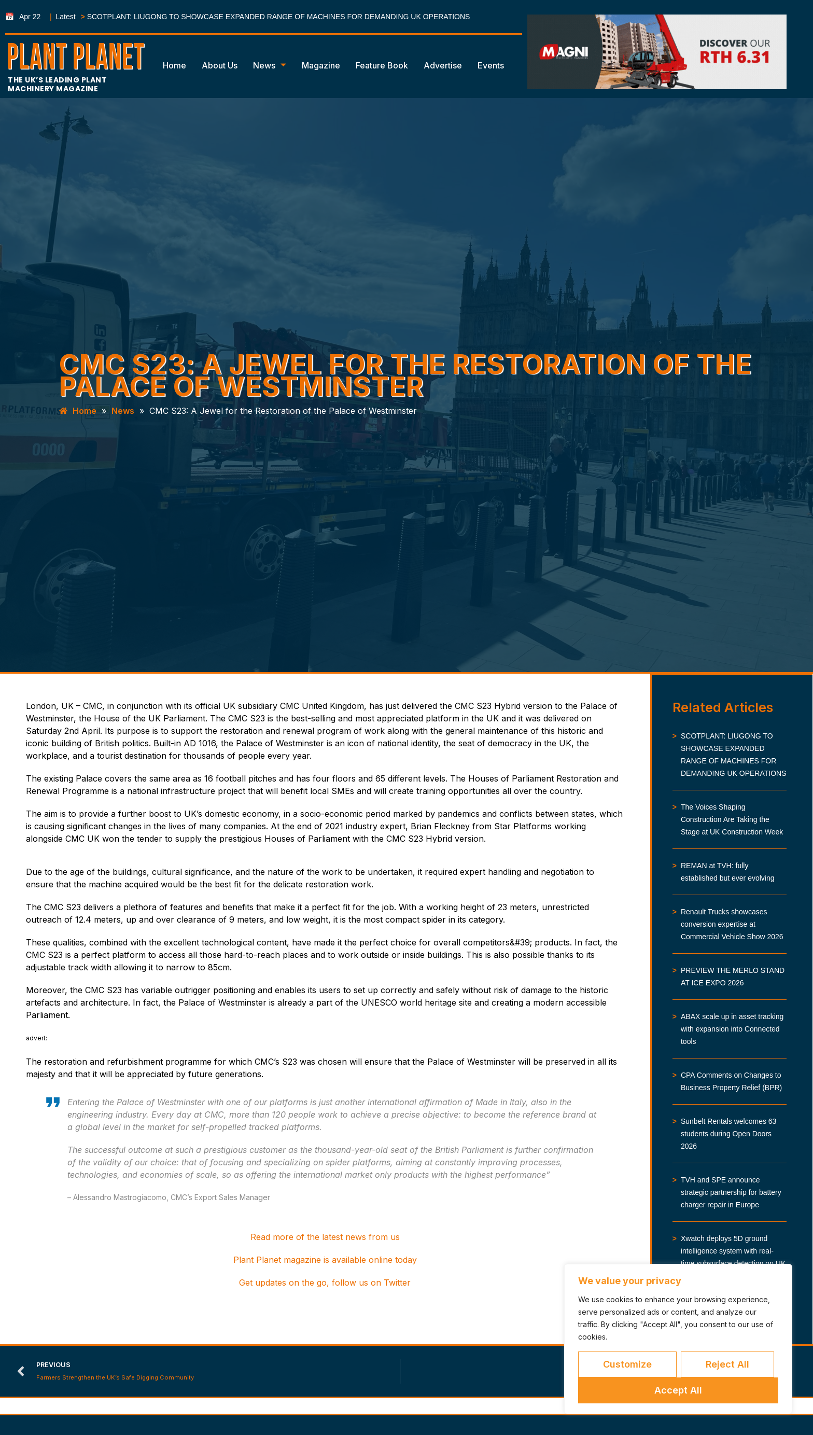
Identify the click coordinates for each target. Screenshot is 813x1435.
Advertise (443, 65)
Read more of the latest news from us (325, 1237)
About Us (219, 65)
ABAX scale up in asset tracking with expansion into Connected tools (732, 1029)
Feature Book (382, 65)
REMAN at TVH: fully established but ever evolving (728, 871)
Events (491, 65)
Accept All (678, 1390)
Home (174, 65)
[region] (678, 1339)
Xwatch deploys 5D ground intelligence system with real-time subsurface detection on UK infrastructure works (733, 1257)
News (269, 65)
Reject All (727, 1364)
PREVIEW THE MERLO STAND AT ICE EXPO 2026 (732, 976)
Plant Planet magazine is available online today (325, 1260)
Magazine (321, 65)
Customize (627, 1364)
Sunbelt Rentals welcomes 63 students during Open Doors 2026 (728, 1133)
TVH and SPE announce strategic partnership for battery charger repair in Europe (731, 1192)
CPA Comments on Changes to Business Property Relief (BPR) (731, 1081)
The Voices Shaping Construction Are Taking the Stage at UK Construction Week (732, 819)
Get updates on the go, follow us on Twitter (325, 1282)
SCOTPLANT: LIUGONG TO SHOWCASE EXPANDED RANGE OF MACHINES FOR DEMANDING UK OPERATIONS (278, 16)
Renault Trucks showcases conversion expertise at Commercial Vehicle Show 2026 (732, 924)
